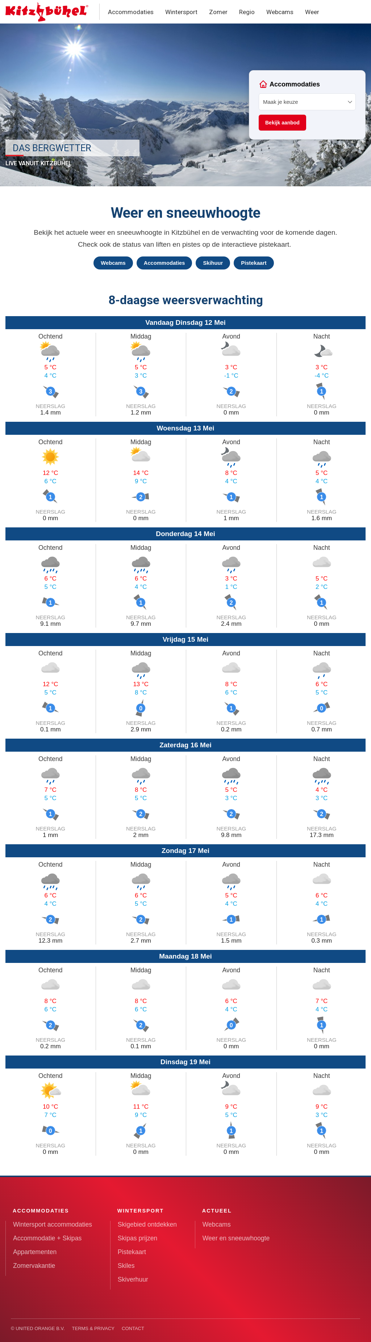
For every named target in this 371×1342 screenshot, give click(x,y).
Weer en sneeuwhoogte (236, 1238)
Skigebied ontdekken (147, 1224)
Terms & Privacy (93, 1328)
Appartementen (35, 1252)
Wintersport (181, 12)
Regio (247, 12)
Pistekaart (253, 263)
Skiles (126, 1265)
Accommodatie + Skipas (47, 1238)
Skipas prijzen (138, 1238)
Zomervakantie (34, 1265)
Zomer (218, 12)
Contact (133, 1328)
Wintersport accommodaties (52, 1224)
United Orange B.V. (40, 1328)
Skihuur (213, 263)
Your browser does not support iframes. (307, 105)
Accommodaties (131, 12)
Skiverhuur (133, 1279)
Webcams (279, 12)
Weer (312, 12)
